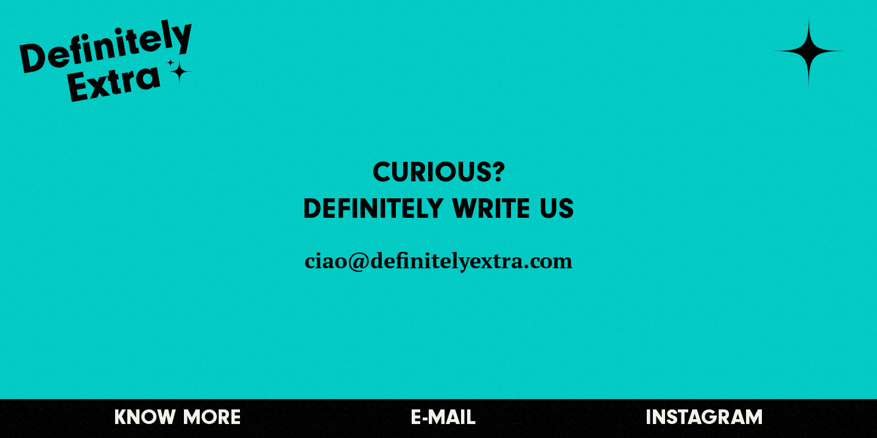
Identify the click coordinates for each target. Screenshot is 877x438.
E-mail (443, 418)
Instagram (704, 418)
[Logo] (117, 60)
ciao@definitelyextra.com (438, 260)
